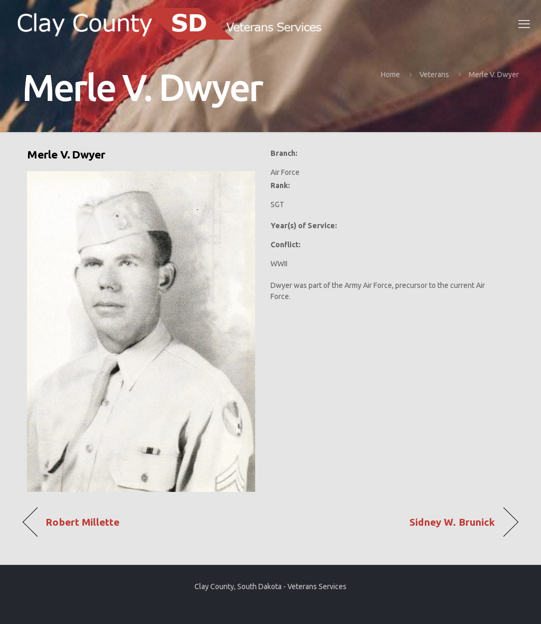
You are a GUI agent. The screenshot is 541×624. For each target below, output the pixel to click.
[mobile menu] (524, 24)
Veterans (434, 74)
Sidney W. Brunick (452, 522)
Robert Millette (82, 522)
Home (390, 74)
